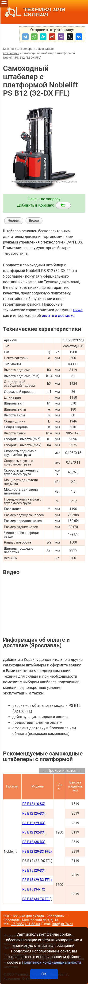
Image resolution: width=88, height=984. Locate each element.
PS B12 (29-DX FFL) (37, 852)
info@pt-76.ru (62, 924)
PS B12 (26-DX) (33, 814)
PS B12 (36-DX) (33, 842)
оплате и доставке (58, 315)
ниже (77, 310)
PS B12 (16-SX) (33, 804)
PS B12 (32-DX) (33, 832)
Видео (34, 221)
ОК (43, 974)
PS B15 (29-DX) (33, 871)
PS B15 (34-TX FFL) (37, 899)
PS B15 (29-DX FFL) (37, 880)
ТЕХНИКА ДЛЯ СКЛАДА (33, 12)
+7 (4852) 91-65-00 (25, 924)
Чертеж (13, 221)
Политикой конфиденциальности (51, 962)
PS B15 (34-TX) (33, 889)
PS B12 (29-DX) (33, 823)
